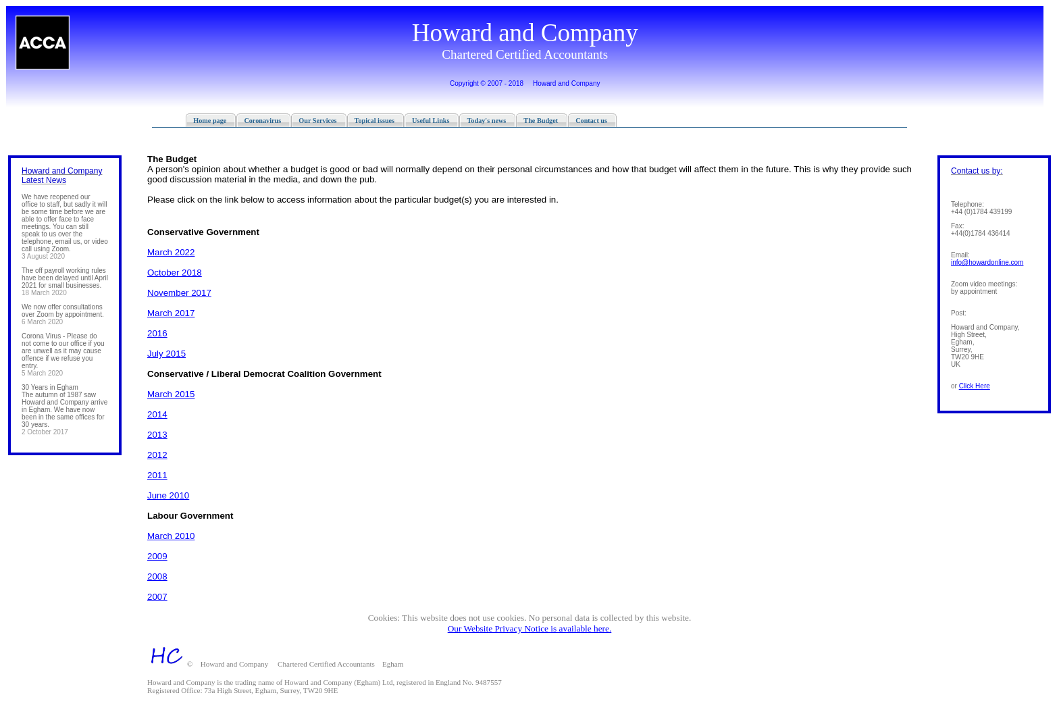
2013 (157, 435)
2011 (157, 475)
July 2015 (166, 354)
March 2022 (171, 252)
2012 (157, 455)
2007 (157, 597)
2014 (157, 414)
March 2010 (171, 536)
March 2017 (171, 313)
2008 (157, 576)
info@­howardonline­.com (987, 262)
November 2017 (179, 293)
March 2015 (171, 394)
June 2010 (168, 495)
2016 (157, 333)
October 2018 (174, 272)
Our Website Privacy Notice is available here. (530, 628)
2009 (157, 556)
